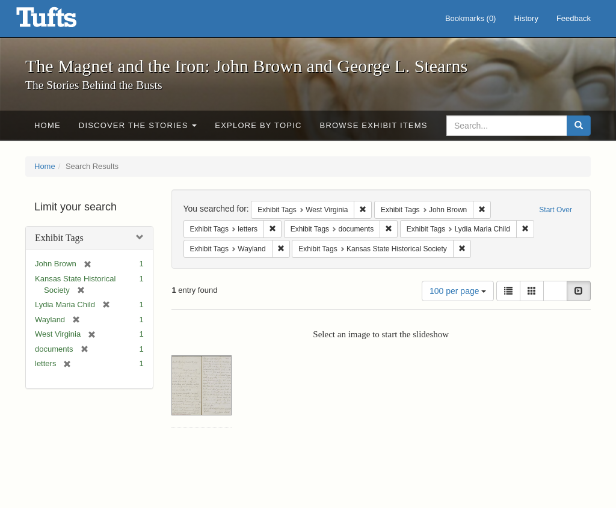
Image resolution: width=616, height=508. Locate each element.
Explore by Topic (258, 125)
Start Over (555, 210)
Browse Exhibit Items (374, 125)
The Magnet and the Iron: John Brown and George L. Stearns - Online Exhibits (61, 21)
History (526, 18)
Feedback (573, 18)
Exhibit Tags (59, 238)
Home (47, 125)
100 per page (458, 291)
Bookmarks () (470, 18)
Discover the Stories (138, 125)
